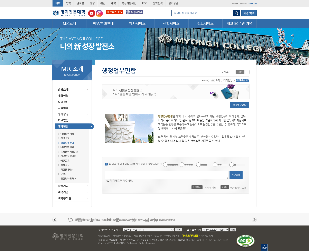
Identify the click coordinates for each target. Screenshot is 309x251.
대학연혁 (63, 95)
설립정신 (63, 101)
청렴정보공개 (67, 178)
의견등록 (236, 174)
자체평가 (117, 235)
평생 (92, 3)
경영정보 (64, 138)
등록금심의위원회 (69, 151)
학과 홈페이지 (194, 229)
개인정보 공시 (206, 235)
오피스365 (114, 13)
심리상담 (173, 3)
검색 (236, 13)
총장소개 (63, 89)
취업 (102, 3)
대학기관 (63, 192)
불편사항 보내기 (155, 235)
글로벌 (80, 3)
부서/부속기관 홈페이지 (110, 229)
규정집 (63, 174)
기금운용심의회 (68, 156)
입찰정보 (127, 235)
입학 (68, 3)
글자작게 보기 (247, 72)
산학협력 (158, 3)
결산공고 (64, 165)
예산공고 (64, 160)
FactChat (137, 13)
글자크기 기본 (240, 72)
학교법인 (63, 120)
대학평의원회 (67, 147)
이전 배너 (54, 219)
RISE (144, 3)
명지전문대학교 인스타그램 (99, 13)
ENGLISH (253, 3)
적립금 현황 (66, 169)
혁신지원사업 (129, 3)
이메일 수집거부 (172, 235)
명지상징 (63, 114)
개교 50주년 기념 (239, 23)
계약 (113, 3)
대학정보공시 (104, 235)
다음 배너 (254, 219)
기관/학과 (249, 13)
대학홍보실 (64, 198)
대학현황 (63, 126)
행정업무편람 (67, 142)
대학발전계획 (67, 133)
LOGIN (243, 3)
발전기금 (63, 186)
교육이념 (63, 108)
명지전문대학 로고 (69, 13)
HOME (235, 3)
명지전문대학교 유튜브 (91, 13)
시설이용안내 (140, 235)
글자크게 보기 (233, 72)
